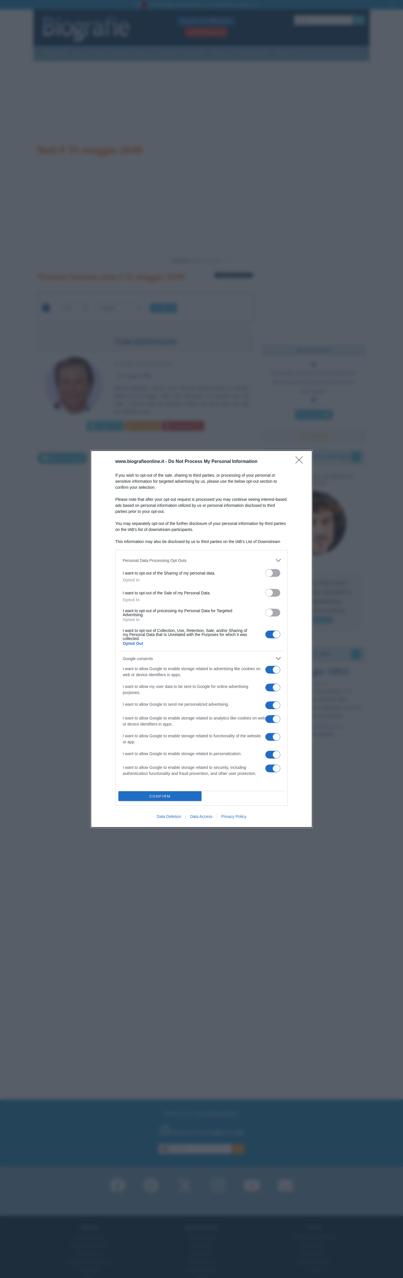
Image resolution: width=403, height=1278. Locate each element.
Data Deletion (169, 816)
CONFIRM (160, 796)
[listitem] (201, 560)
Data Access (201, 816)
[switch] (272, 573)
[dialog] (201, 639)
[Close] (300, 461)
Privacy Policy (233, 816)
